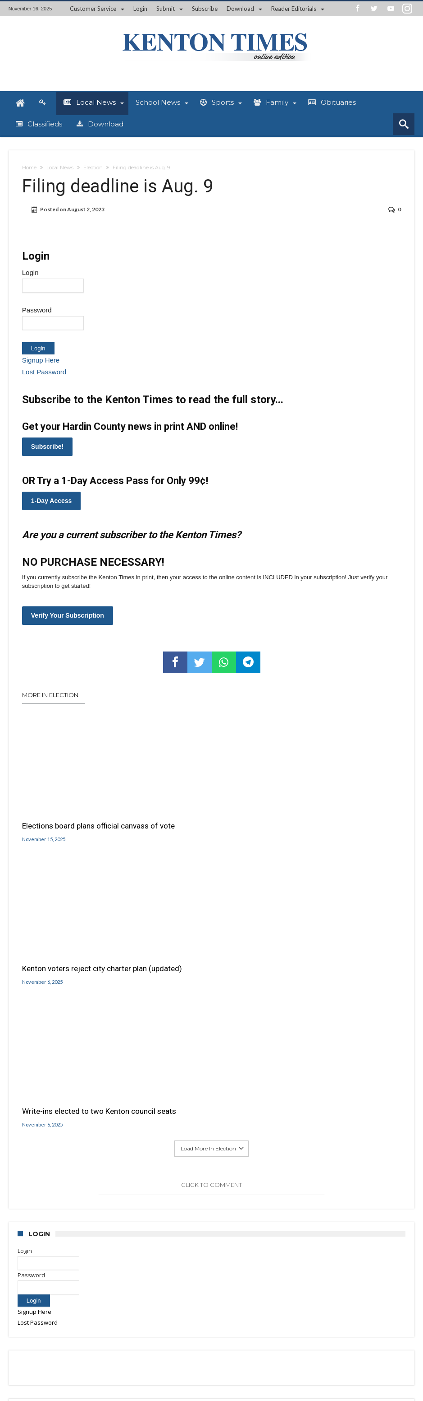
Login (140, 8)
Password (37, 310)
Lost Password (44, 372)
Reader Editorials (293, 8)
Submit (165, 8)
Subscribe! (47, 446)
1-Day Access (51, 501)
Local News (59, 167)
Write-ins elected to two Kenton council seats (334, 814)
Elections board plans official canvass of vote (70, 814)
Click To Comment (211, 892)
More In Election (50, 694)
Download (240, 8)
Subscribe (205, 8)
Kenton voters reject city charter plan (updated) (205, 814)
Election (93, 167)
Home (29, 167)
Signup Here (40, 360)
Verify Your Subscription (67, 615)
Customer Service (93, 8)
